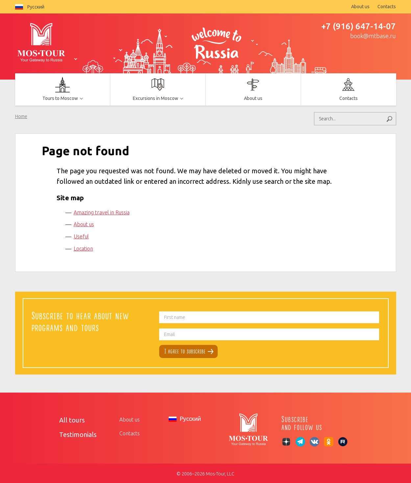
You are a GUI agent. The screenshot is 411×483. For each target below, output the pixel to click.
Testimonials (73, 432)
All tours (69, 418)
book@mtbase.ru (373, 36)
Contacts (386, 6)
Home (21, 116)
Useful (81, 235)
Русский (29, 7)
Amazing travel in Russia (102, 211)
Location (83, 247)
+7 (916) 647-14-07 (358, 26)
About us (360, 6)
